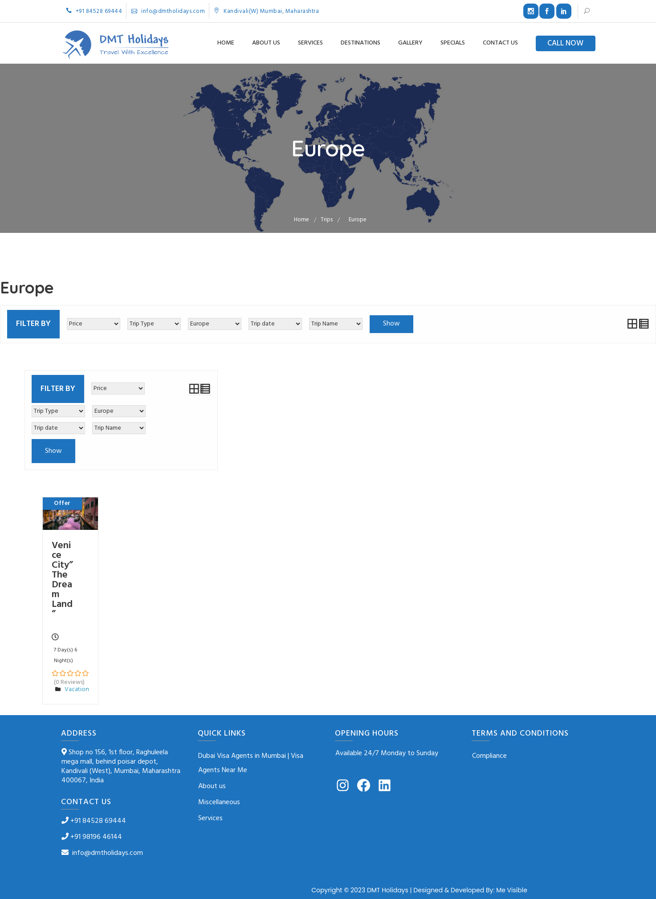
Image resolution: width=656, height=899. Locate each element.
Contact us (500, 43)
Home (225, 43)
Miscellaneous (219, 802)
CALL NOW (565, 43)
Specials (452, 43)
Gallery (410, 43)
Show (391, 323)
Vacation (77, 689)
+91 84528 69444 (94, 11)
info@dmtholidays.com (168, 11)
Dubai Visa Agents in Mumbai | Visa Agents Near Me (250, 763)
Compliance (489, 756)
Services (310, 43)
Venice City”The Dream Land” (62, 580)
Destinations (360, 43)
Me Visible (511, 890)
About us (266, 43)
